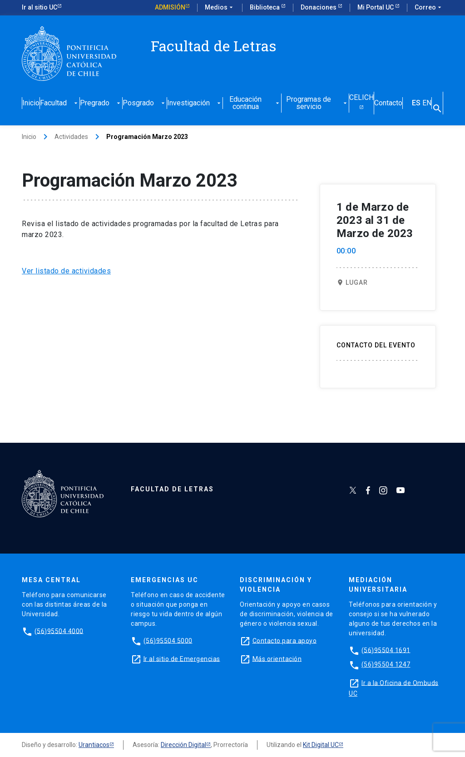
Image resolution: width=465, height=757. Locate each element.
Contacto (388, 103)
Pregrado (101, 103)
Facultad (59, 103)
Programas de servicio (317, 103)
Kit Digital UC (321, 744)
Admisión (170, 7)
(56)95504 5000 (168, 640)
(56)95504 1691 (386, 649)
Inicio (31, 103)
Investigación (195, 103)
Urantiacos (94, 744)
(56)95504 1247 (386, 664)
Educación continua (255, 103)
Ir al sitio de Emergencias (181, 658)
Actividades (71, 136)
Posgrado (145, 103)
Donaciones (319, 7)
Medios (220, 8)
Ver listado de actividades (66, 271)
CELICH (361, 98)
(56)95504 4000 (59, 630)
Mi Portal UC (376, 7)
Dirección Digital (183, 744)
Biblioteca (265, 7)
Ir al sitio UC (39, 7)
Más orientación (277, 658)
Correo (429, 8)
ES (416, 103)
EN (426, 103)
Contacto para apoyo (284, 640)
